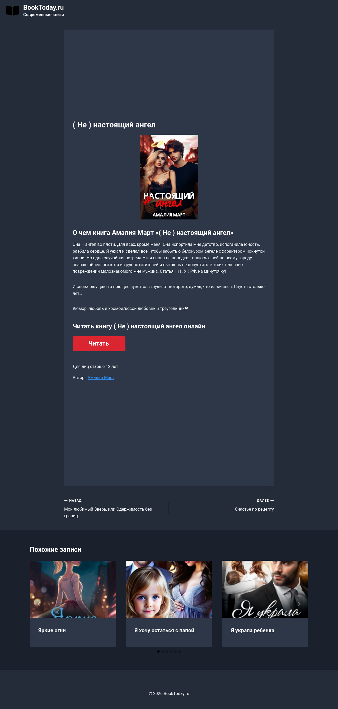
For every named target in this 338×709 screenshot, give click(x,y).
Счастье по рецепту (223, 504)
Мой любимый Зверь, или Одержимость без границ (114, 507)
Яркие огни (52, 630)
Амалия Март (101, 377)
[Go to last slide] (39, 604)
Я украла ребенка (252, 630)
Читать (98, 343)
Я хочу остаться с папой (164, 630)
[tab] (158, 651)
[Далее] (298, 604)
